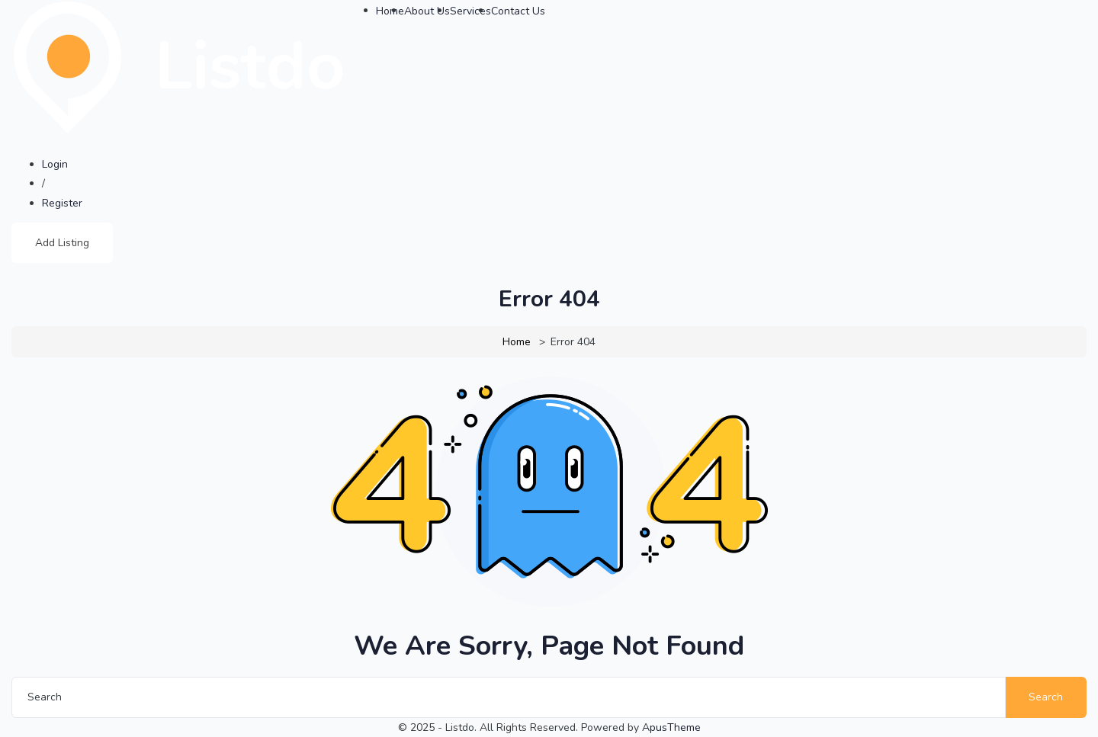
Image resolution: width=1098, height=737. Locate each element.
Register (62, 203)
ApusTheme (671, 727)
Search (1046, 697)
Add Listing (62, 243)
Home (516, 342)
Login (55, 164)
